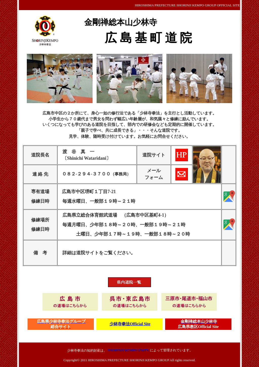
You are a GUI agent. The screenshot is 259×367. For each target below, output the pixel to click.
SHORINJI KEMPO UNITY (128, 350)
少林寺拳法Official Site (130, 324)
